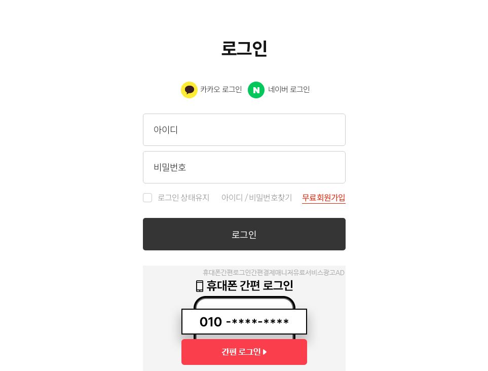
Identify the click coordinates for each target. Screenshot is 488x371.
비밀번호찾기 (270, 197)
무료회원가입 (323, 198)
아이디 (232, 197)
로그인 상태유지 (184, 197)
